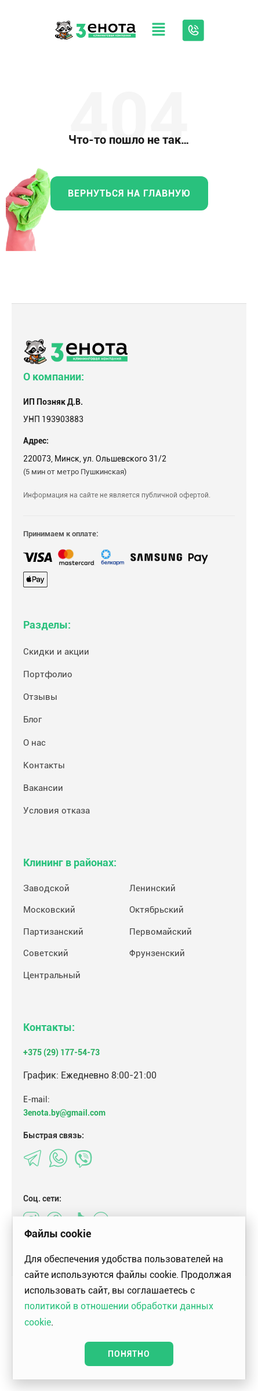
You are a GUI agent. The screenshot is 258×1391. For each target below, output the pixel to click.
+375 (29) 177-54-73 (61, 1052)
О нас (34, 743)
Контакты (44, 765)
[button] (158, 30)
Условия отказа (56, 810)
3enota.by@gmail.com (64, 1112)
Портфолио (47, 674)
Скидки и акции (56, 652)
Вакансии (43, 788)
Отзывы (40, 697)
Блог (32, 719)
